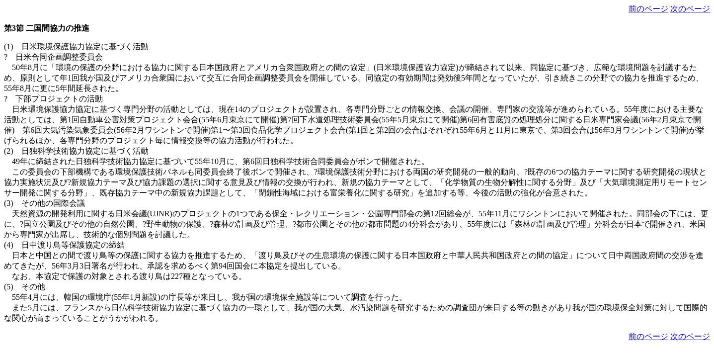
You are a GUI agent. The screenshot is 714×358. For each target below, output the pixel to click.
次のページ (690, 8)
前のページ (648, 8)
